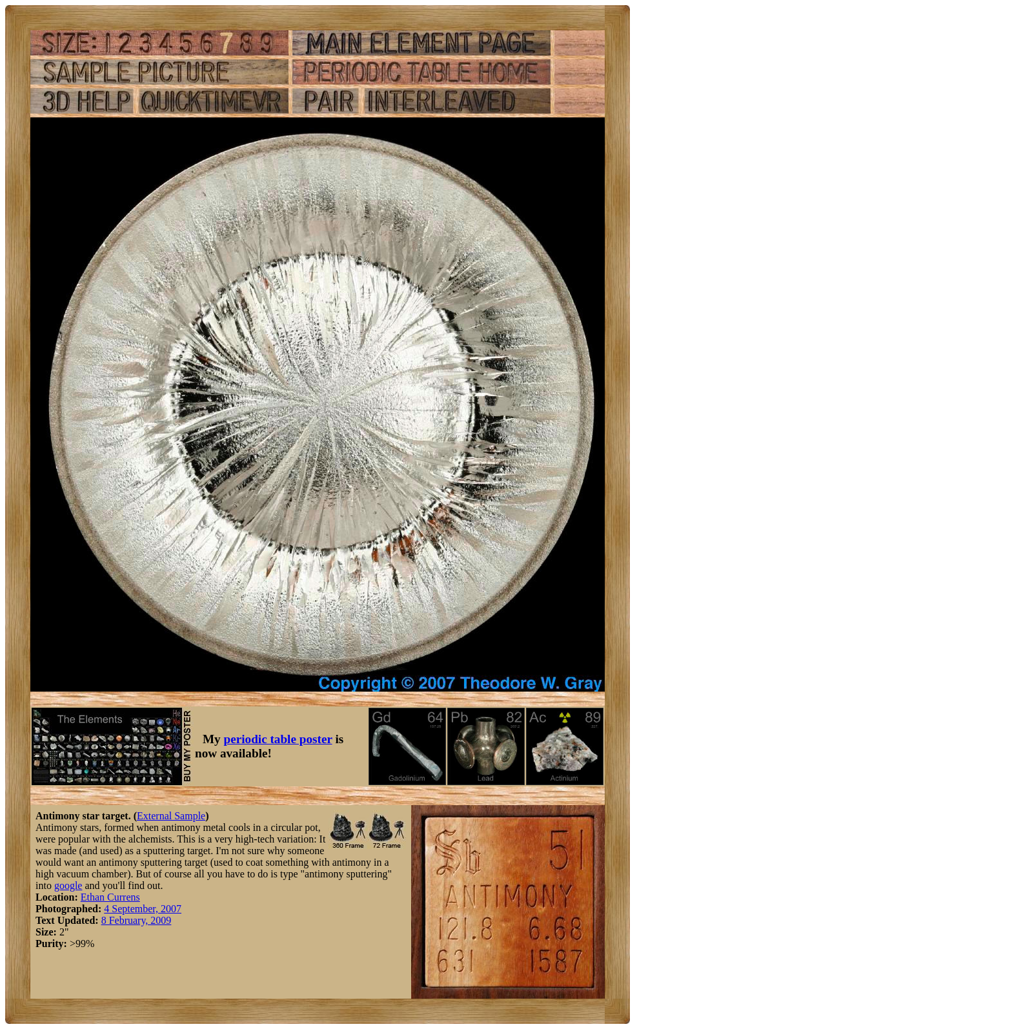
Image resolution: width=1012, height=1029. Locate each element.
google (68, 885)
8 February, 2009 (136, 920)
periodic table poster (278, 739)
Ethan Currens (110, 897)
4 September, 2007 (142, 908)
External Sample (171, 815)
